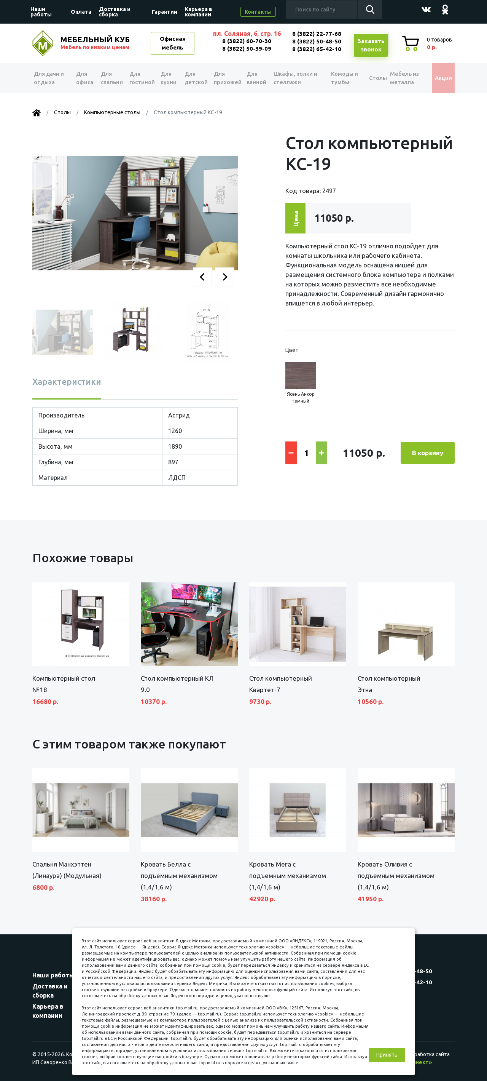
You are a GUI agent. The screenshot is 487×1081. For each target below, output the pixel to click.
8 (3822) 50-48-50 (316, 41)
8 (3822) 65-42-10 (316, 49)
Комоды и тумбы (340, 78)
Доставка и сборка (115, 12)
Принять (387, 1055)
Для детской (195, 78)
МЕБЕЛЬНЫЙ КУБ (95, 43)
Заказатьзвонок (371, 45)
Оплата (81, 12)
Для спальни (110, 78)
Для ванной (257, 78)
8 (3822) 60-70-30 (246, 41)
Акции (439, 78)
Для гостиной (141, 78)
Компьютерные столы (112, 112)
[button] (202, 276)
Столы (371, 78)
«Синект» (419, 1062)
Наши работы (41, 12)
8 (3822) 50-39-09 (246, 48)
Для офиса (84, 78)
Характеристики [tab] (66, 381)
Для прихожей (227, 78)
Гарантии (164, 12)
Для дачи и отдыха (51, 78)
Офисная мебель (173, 43)
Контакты (258, 12)
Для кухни (168, 78)
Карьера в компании (198, 12)
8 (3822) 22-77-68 (316, 33)
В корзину (427, 452)
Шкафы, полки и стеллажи (296, 78)
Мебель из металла (402, 78)
